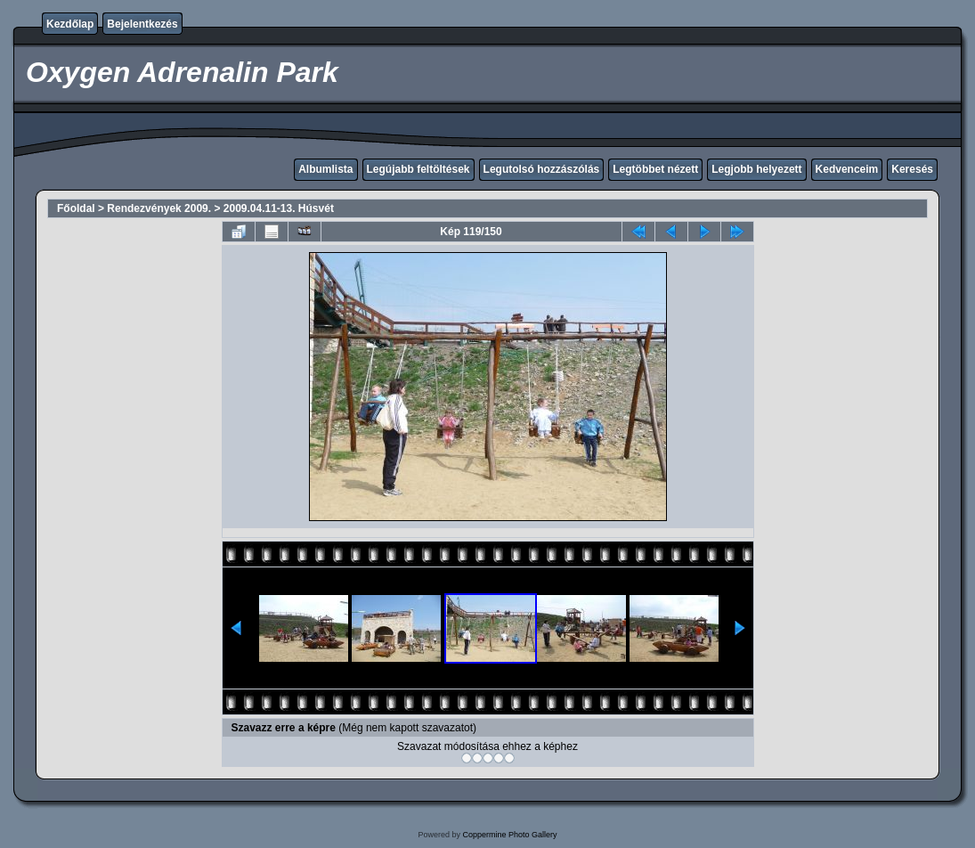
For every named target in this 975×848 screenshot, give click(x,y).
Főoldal (76, 208)
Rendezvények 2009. (159, 208)
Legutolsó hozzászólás (541, 169)
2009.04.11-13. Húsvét (278, 208)
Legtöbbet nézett (655, 169)
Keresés (912, 169)
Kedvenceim (847, 169)
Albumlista (325, 169)
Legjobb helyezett (756, 169)
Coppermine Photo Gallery (509, 834)
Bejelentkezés (142, 24)
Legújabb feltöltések (418, 169)
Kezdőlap (69, 24)
